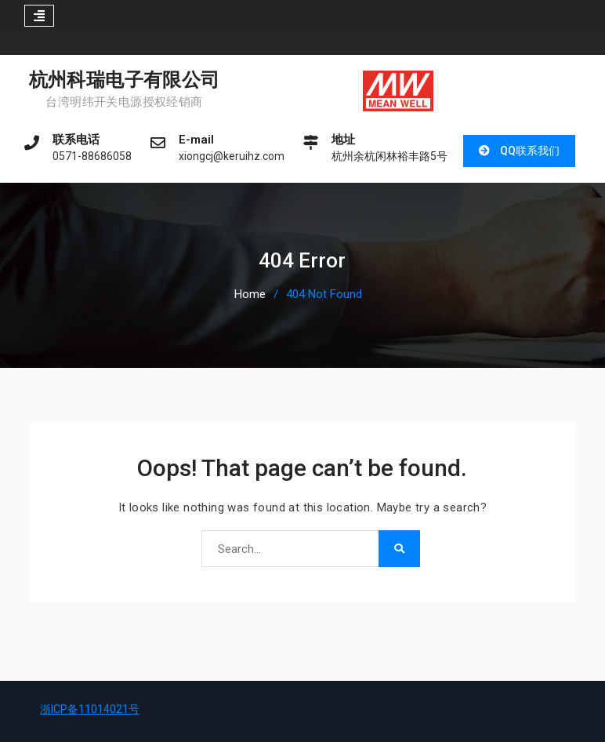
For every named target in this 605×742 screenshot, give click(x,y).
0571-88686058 (92, 156)
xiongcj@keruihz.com (231, 156)
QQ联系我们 (530, 150)
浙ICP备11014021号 (89, 709)
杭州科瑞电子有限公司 (124, 80)
